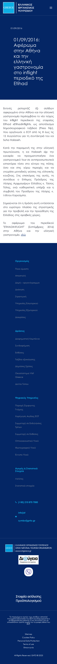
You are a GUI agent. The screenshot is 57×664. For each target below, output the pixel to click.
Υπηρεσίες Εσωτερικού (26, 303)
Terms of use (28, 644)
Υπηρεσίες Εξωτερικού (26, 310)
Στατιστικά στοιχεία (24, 485)
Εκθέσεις (19, 352)
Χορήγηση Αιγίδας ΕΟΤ (27, 416)
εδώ (23, 234)
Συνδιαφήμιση (22, 345)
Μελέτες (19, 478)
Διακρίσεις (20, 317)
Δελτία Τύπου (21, 384)
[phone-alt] (26, 502)
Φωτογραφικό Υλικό (25, 447)
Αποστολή (20, 275)
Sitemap (28, 634)
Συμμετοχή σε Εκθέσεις (26, 434)
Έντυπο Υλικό (21, 454)
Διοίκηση (19, 289)
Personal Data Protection (29, 641)
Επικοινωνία (29, 647)
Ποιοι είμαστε (22, 268)
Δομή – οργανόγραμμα (27, 282)
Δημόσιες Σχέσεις (24, 366)
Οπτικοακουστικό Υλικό (27, 440)
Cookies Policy (28, 637)
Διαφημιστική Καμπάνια (27, 338)
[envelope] (28, 516)
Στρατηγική (20, 296)
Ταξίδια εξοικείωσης (25, 359)
